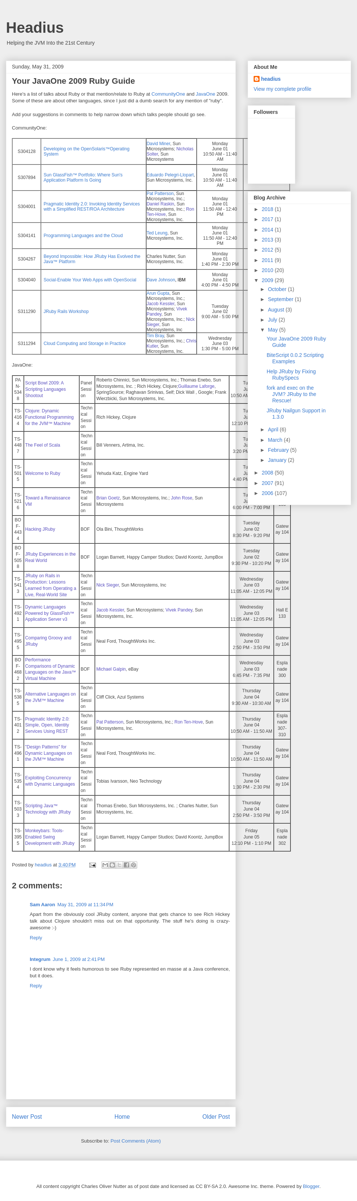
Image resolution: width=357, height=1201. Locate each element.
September (281, 299)
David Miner (158, 143)
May (273, 330)
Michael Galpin (111, 669)
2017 (268, 219)
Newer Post (27, 1117)
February (279, 450)
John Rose (181, 498)
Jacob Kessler (110, 610)
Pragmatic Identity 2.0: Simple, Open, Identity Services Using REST (47, 725)
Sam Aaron (42, 904)
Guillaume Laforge (196, 386)
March (276, 440)
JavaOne (205, 94)
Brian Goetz (108, 498)
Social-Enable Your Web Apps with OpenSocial (90, 279)
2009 (268, 280)
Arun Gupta (158, 293)
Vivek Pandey (178, 610)
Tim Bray (155, 335)
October (278, 289)
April (274, 429)
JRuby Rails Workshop (66, 311)
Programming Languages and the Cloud (83, 235)
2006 (268, 493)
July (273, 320)
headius (271, 79)
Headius (35, 27)
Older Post (216, 1117)
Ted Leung (157, 233)
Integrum (40, 959)
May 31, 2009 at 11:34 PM (85, 904)
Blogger (311, 1186)
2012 (268, 250)
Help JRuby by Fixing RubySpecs (291, 374)
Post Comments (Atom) (135, 1141)
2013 (268, 240)
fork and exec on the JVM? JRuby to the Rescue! (291, 394)
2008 (268, 473)
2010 (268, 270)
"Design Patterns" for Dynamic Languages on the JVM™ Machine (48, 753)
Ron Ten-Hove (188, 722)
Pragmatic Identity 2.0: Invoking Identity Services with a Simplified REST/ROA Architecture (92, 206)
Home (122, 1117)
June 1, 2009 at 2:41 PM (79, 959)
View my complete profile (282, 89)
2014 (268, 230)
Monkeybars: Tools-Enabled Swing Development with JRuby (50, 837)
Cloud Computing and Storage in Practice (85, 343)
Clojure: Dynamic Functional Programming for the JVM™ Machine (49, 417)
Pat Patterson (160, 193)
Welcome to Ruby (42, 473)
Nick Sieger (107, 585)
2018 (268, 209)
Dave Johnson (161, 279)
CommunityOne (168, 94)
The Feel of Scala (42, 445)
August (276, 310)
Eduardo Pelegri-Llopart (170, 175)
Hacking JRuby (40, 529)
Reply (36, 937)
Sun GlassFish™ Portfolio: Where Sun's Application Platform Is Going (83, 177)
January (278, 460)
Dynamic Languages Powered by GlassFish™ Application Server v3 (49, 613)
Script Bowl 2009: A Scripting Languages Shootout (45, 389)
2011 (268, 260)
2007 (268, 483)
